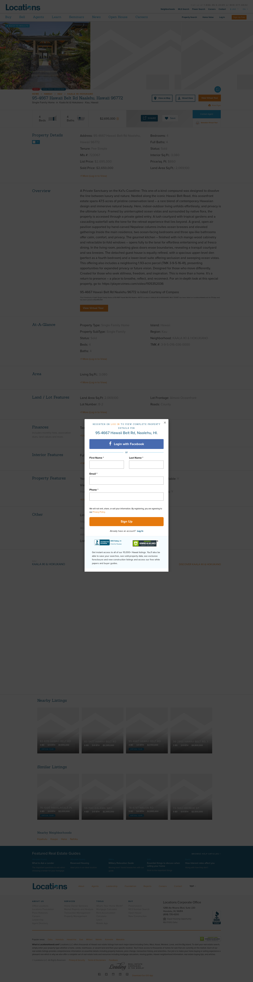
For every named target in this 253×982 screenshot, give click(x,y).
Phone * (93, 489)
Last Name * (136, 457)
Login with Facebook (126, 444)
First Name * (96, 457)
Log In (140, 531)
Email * (93, 473)
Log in (115, 424)
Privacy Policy (99, 512)
